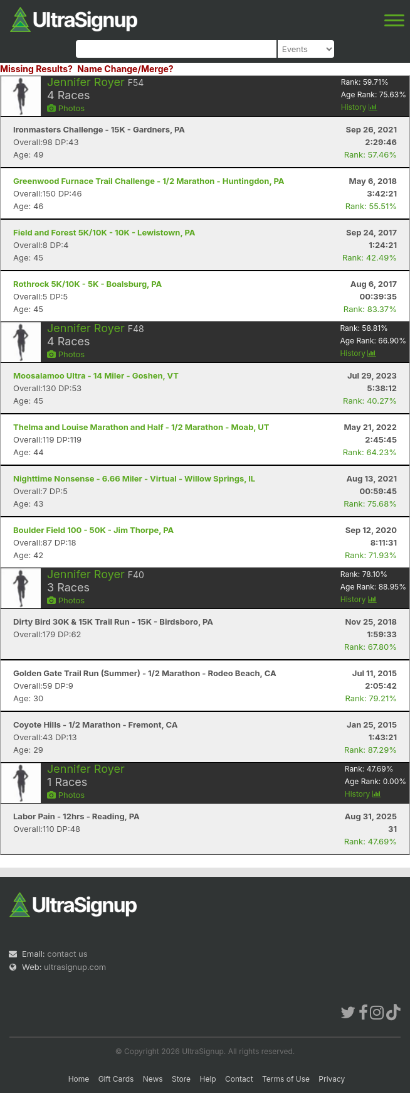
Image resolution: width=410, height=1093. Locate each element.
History (359, 107)
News (153, 1079)
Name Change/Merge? (125, 68)
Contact (239, 1079)
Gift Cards (116, 1079)
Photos (66, 108)
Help (207, 1079)
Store (181, 1079)
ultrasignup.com (75, 967)
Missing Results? (36, 68)
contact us (67, 954)
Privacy (331, 1079)
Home (79, 1079)
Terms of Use (286, 1079)
